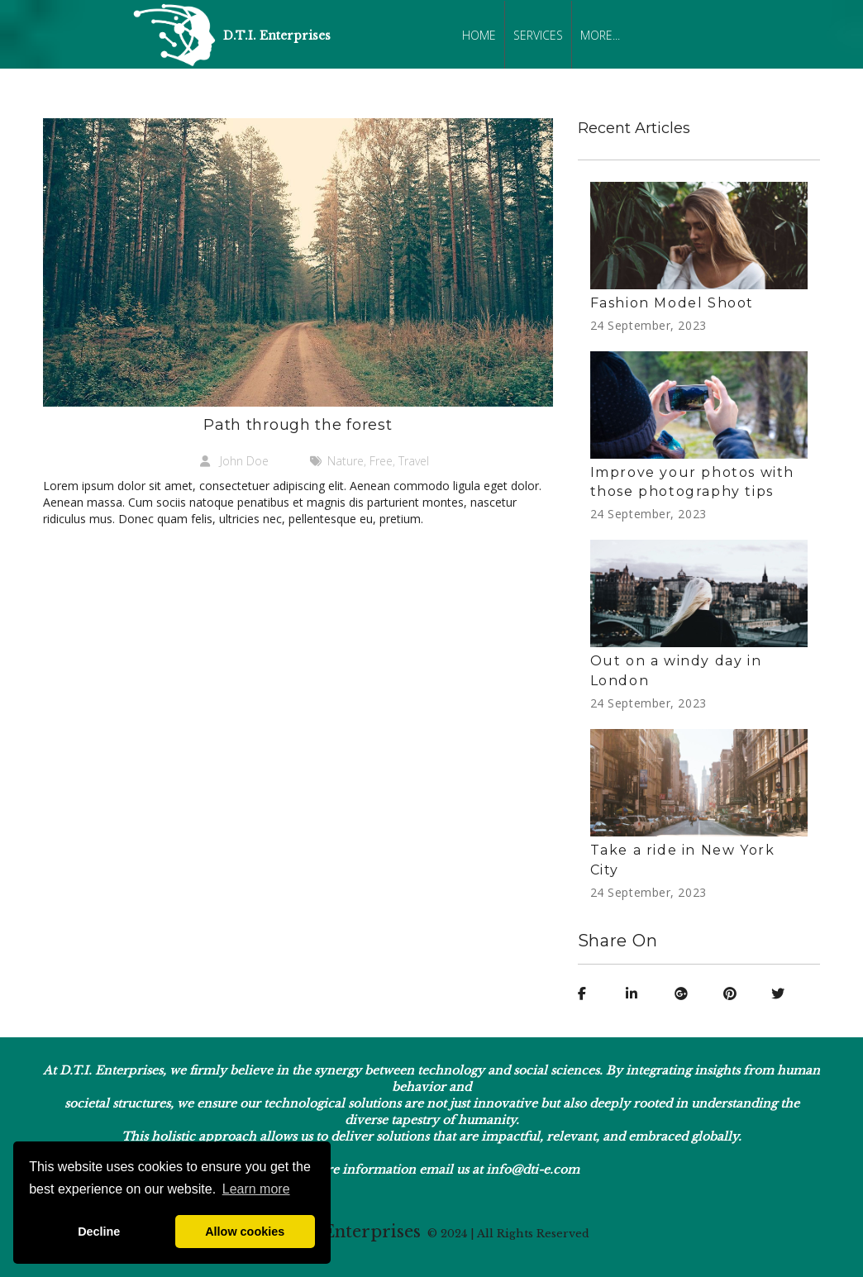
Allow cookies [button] (244, 1231)
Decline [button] (99, 1231)
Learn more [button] (256, 1189)
